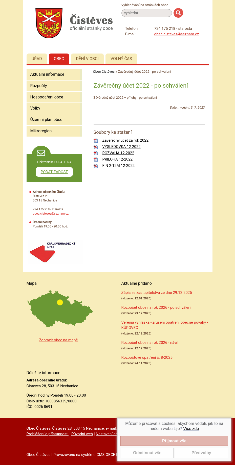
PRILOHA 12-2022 (117, 159)
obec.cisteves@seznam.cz (176, 34)
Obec (59, 58)
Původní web (82, 434)
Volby (35, 108)
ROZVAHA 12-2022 (118, 153)
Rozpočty (38, 85)
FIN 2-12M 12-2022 (118, 165)
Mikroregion (41, 130)
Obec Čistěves (104, 71)
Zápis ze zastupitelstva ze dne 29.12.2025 (156, 292)
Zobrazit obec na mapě (58, 340)
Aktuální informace (47, 74)
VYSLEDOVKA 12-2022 (121, 146)
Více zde (191, 428)
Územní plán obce (46, 119)
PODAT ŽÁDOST (54, 172)
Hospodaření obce (46, 97)
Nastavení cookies (111, 434)
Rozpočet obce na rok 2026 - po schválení (156, 307)
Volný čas (121, 58)
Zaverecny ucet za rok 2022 (125, 140)
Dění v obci (87, 58)
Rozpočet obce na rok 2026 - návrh (150, 342)
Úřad (37, 58)
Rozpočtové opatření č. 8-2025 (147, 357)
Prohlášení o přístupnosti (48, 434)
